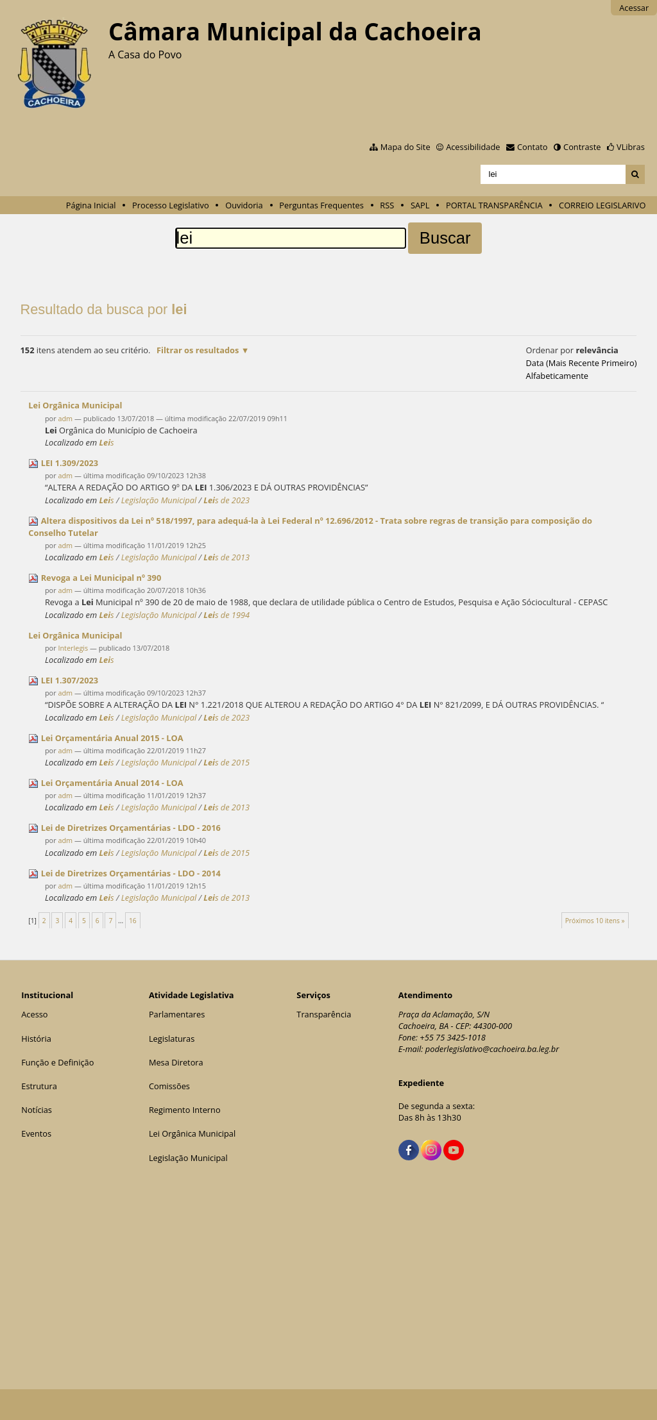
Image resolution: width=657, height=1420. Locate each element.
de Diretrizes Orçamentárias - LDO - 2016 (131, 827)
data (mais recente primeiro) (581, 363)
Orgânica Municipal (75, 405)
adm (65, 418)
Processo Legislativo (170, 205)
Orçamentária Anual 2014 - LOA (112, 783)
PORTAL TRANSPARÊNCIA (494, 205)
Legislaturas (171, 1038)
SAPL (420, 205)
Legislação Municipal (159, 500)
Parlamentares (177, 1014)
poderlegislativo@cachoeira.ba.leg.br (492, 1049)
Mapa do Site (405, 147)
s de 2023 (226, 500)
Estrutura (39, 1086)
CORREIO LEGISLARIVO (602, 205)
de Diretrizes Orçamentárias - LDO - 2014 (131, 873)
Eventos (36, 1133)
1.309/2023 (69, 463)
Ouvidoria (244, 205)
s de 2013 (226, 557)
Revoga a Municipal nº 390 (101, 577)
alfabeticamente (557, 375)
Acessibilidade (473, 147)
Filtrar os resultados (198, 350)
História (36, 1038)
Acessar (634, 7)
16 (133, 920)
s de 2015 (226, 762)
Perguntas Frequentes (321, 205)
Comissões (169, 1086)
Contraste (582, 147)
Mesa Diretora (176, 1062)
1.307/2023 (69, 680)
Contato (532, 147)
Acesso (34, 1014)
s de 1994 (226, 615)
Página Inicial (91, 205)
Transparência (323, 1014)
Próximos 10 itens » (595, 920)
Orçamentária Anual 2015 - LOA (112, 738)
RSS (387, 205)
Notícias (36, 1109)
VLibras (631, 147)
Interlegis (73, 648)
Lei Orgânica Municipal (192, 1133)
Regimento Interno (185, 1109)
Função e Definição (57, 1062)
